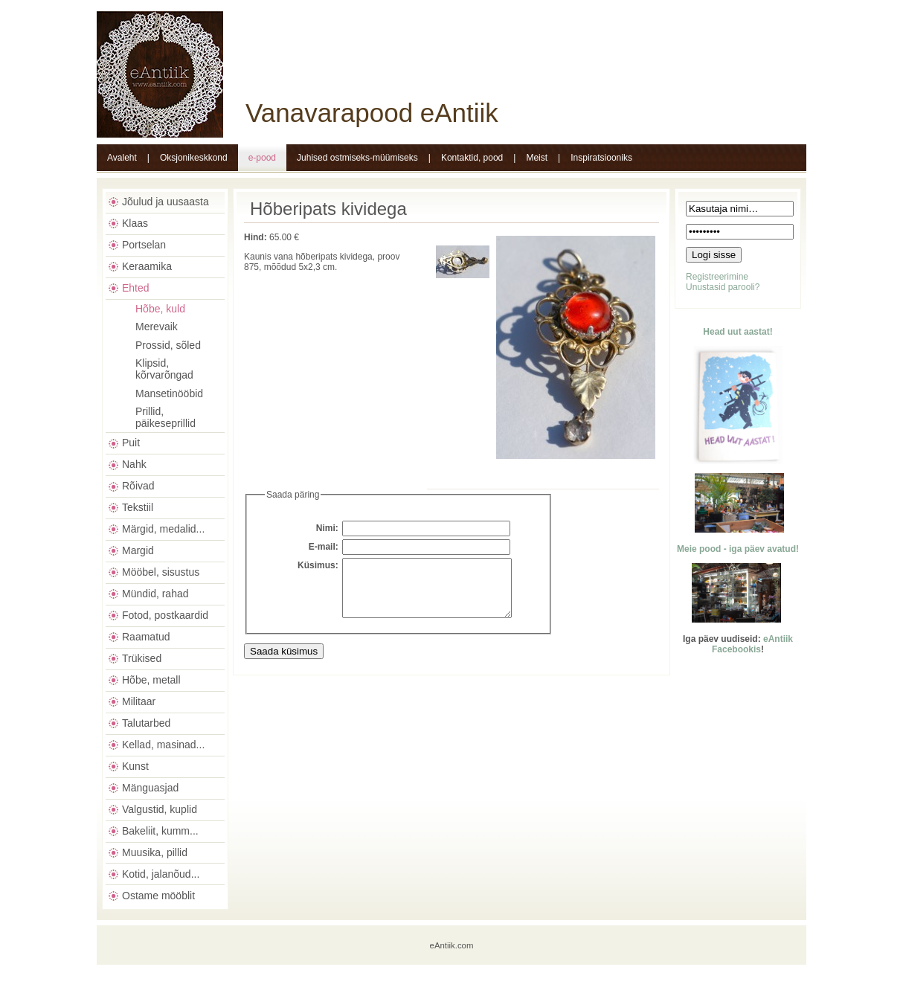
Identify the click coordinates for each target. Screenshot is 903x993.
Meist (536, 157)
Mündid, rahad (155, 594)
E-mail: (323, 547)
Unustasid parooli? (722, 287)
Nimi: (327, 528)
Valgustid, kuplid (159, 809)
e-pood (262, 157)
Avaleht (122, 157)
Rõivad (138, 486)
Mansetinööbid (169, 393)
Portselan (144, 245)
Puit (131, 443)
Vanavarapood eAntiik (371, 112)
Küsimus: (318, 565)
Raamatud (146, 637)
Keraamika (147, 266)
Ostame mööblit (158, 896)
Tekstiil (137, 507)
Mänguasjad (150, 788)
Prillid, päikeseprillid (165, 417)
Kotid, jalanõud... (160, 874)
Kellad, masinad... (163, 745)
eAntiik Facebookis (752, 644)
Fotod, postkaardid (165, 615)
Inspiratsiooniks (601, 157)
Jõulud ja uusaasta (165, 202)
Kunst (135, 766)
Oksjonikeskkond (194, 157)
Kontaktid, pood (472, 157)
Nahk (134, 464)
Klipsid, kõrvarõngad (164, 369)
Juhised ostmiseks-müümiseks (357, 157)
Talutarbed (146, 723)
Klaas (135, 223)
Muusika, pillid (154, 852)
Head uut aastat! (737, 332)
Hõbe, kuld (160, 309)
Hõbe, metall (151, 680)
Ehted (136, 288)
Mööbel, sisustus (160, 572)
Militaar (138, 701)
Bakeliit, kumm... (160, 831)
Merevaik (156, 326)
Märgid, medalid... (163, 529)
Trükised (141, 658)
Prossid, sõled (168, 345)
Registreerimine (717, 276)
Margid (138, 550)
